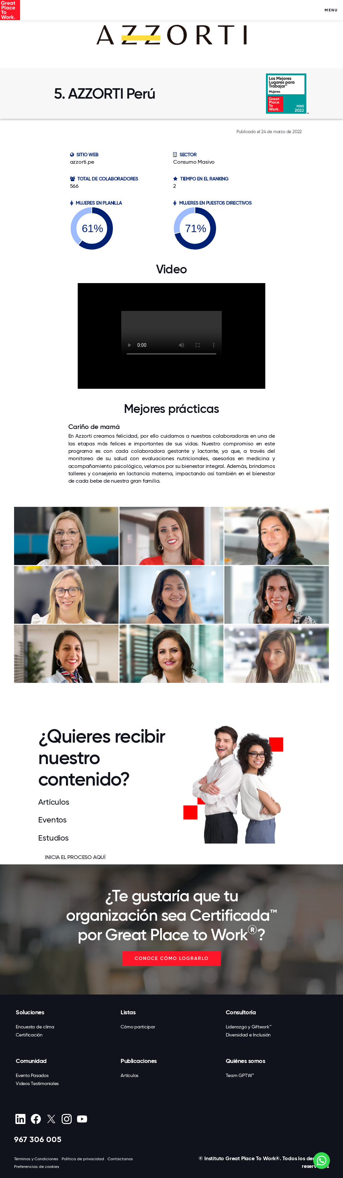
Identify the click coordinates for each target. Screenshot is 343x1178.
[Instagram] (66, 1119)
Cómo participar (138, 1026)
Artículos (129, 1075)
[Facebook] (35, 1119)
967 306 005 (38, 1139)
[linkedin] (20, 1119)
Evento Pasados (32, 1075)
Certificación (29, 1034)
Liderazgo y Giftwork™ (249, 1026)
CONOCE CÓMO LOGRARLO (172, 958)
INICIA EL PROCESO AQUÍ (75, 857)
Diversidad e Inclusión (248, 1034)
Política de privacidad (83, 1159)
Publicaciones (139, 1061)
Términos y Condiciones (36, 1159)
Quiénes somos (245, 1061)
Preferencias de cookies (36, 1166)
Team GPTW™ (240, 1075)
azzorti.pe (82, 162)
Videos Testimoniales (37, 1083)
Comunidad (31, 1061)
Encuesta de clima (35, 1026)
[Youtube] (82, 1119)
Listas (128, 1012)
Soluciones (30, 1012)
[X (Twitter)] (51, 1119)
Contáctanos (120, 1159)
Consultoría (241, 1012)
